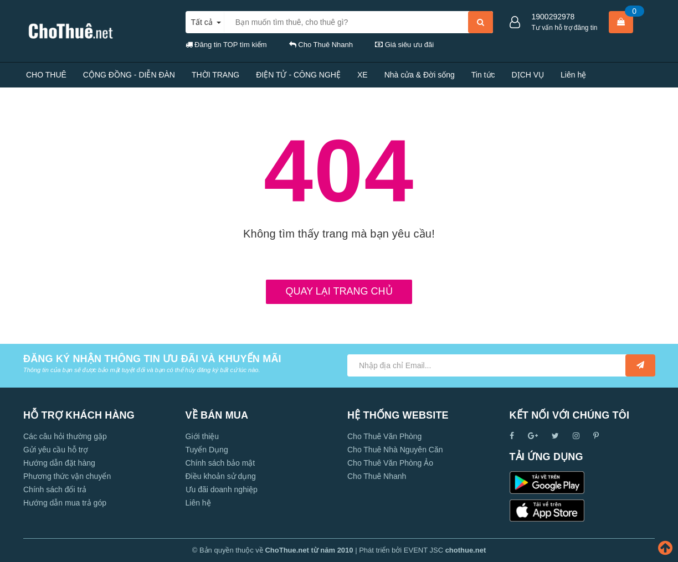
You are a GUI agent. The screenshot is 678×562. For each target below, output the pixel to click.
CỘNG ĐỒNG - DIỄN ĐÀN (129, 74)
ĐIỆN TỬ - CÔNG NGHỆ (298, 74)
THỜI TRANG (215, 74)
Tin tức (483, 74)
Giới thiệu (202, 436)
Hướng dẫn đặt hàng (59, 462)
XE (362, 74)
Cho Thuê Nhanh (376, 476)
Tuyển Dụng (207, 449)
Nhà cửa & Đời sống (419, 74)
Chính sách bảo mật (220, 462)
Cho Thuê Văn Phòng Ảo (390, 462)
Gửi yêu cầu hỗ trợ (55, 449)
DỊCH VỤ (528, 74)
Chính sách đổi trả (54, 489)
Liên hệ (573, 74)
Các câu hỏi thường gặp (65, 436)
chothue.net (465, 550)
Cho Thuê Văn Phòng (384, 436)
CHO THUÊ (46, 74)
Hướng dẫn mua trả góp (64, 502)
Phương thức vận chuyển (67, 476)
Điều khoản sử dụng (221, 476)
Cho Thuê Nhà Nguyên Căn (395, 449)
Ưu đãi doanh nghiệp (222, 489)
